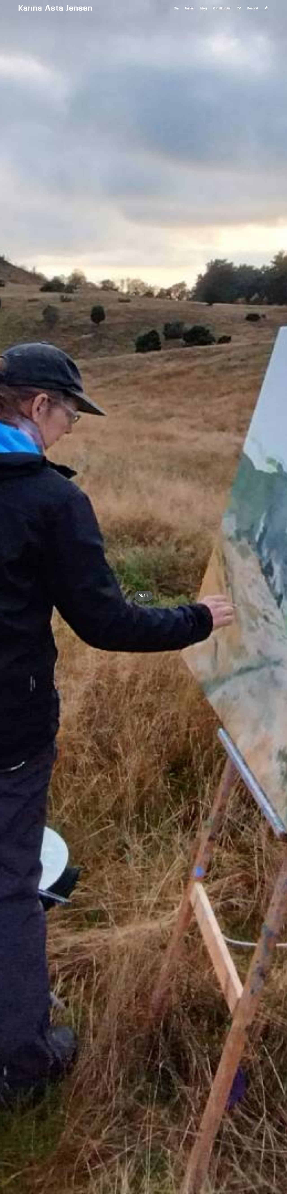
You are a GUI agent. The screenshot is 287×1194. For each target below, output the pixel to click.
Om (176, 8)
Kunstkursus (221, 8)
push (143, 596)
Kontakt (252, 8)
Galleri (189, 8)
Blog (203, 8)
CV (239, 8)
